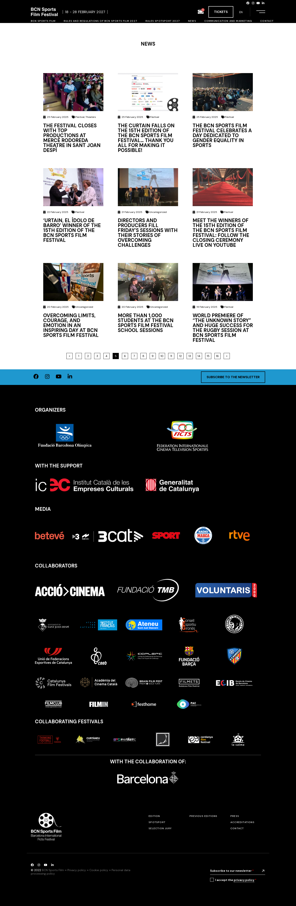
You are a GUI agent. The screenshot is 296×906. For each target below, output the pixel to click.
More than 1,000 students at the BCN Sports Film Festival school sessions (145, 322)
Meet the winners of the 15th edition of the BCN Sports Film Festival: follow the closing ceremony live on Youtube (221, 232)
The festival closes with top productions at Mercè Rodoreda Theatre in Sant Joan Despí (72, 137)
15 (209, 355)
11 (172, 355)
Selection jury (160, 828)
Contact (237, 828)
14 (199, 355)
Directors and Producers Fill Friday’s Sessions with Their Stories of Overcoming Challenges (148, 232)
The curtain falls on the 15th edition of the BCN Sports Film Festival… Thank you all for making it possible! (146, 137)
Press (234, 816)
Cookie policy (98, 870)
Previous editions (203, 816)
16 (218, 355)
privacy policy (244, 880)
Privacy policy (76, 870)
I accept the (235, 880)
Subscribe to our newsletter (232, 871)
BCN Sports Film (53, 870)
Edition (154, 816)
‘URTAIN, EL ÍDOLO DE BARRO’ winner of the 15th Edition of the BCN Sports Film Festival (72, 230)
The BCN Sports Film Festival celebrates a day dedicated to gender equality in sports (222, 135)
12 (181, 355)
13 (190, 355)
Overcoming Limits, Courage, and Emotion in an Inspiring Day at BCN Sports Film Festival (71, 325)
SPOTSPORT (157, 822)
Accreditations (242, 822)
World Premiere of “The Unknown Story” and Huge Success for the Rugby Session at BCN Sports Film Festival (223, 327)
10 (162, 355)
